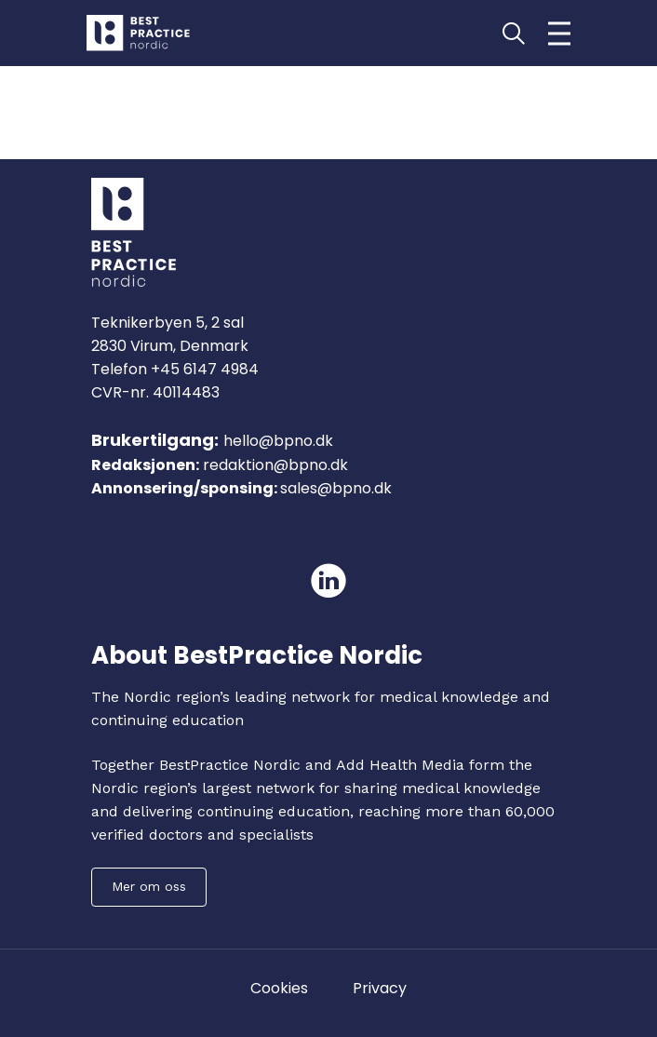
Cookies (279, 988)
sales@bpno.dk (336, 488)
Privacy (380, 988)
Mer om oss (149, 886)
